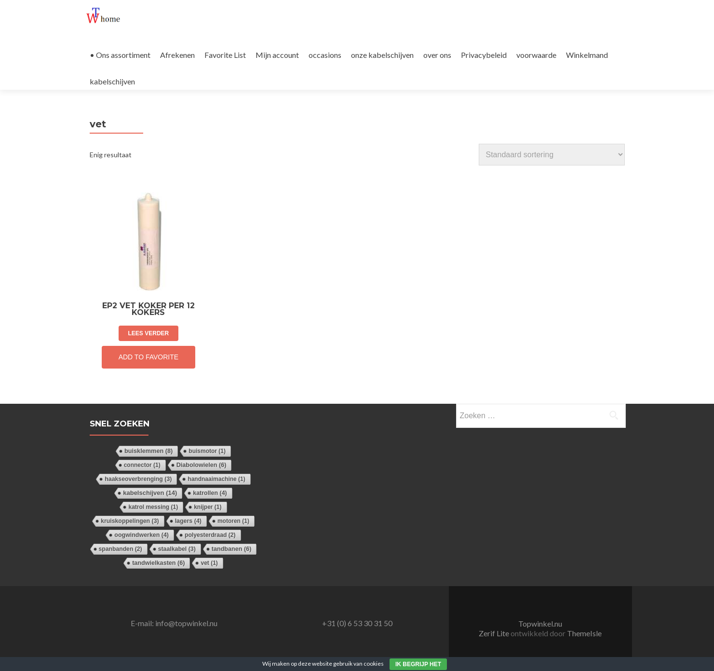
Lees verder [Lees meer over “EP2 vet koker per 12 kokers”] (148, 333)
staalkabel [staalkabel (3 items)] (177, 549)
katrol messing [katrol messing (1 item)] (153, 507)
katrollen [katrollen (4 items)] (210, 493)
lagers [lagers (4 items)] (188, 521)
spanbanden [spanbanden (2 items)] (120, 549)
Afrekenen (177, 54)
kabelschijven (112, 81)
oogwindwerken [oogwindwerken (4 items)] (141, 535)
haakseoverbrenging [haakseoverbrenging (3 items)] (138, 479)
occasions (325, 54)
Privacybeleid (484, 54)
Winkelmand (587, 54)
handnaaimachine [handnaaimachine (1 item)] (216, 479)
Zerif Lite (495, 633)
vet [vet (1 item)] (209, 563)
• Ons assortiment (120, 54)
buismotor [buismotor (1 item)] (207, 451)
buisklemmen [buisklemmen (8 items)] (148, 450)
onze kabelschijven (382, 54)
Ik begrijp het (418, 664)
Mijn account (277, 54)
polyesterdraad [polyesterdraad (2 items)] (210, 535)
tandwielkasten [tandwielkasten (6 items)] (158, 563)
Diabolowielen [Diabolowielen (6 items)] (201, 465)
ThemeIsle (584, 633)
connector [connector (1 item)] (142, 465)
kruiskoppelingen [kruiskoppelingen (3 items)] (130, 521)
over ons (437, 54)
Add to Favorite (148, 357)
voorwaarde (536, 54)
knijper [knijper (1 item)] (207, 507)
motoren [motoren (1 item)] (233, 521)
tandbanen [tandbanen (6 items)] (232, 549)
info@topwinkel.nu (186, 623)
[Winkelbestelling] (552, 154)
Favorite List (225, 54)
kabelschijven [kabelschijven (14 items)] (150, 492)
